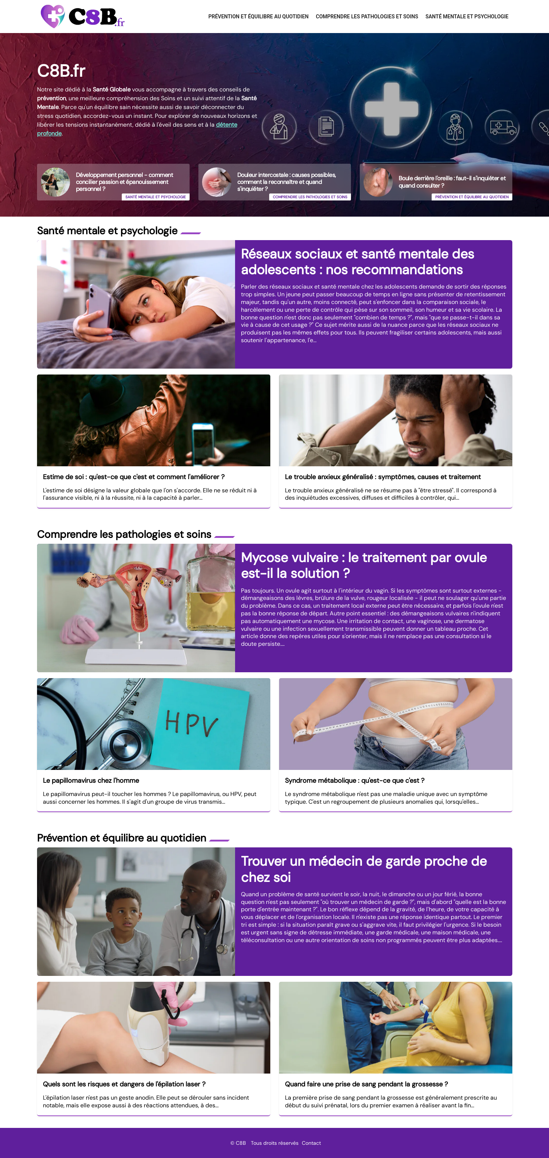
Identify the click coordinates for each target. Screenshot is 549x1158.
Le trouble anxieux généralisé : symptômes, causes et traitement (383, 477)
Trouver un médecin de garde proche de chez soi (364, 869)
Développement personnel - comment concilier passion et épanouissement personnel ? (124, 182)
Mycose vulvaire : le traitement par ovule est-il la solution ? (364, 565)
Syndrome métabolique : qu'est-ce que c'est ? (354, 780)
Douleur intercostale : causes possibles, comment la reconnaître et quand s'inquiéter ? (286, 182)
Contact (311, 1143)
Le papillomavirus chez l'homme (91, 780)
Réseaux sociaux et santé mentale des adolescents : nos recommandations (357, 261)
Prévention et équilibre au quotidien (258, 16)
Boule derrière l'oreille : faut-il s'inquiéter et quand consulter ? (452, 181)
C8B (241, 1143)
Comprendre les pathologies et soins (367, 16)
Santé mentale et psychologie (466, 16)
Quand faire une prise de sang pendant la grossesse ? (366, 1084)
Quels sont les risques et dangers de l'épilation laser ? (124, 1084)
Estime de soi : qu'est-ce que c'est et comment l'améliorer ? (133, 477)
